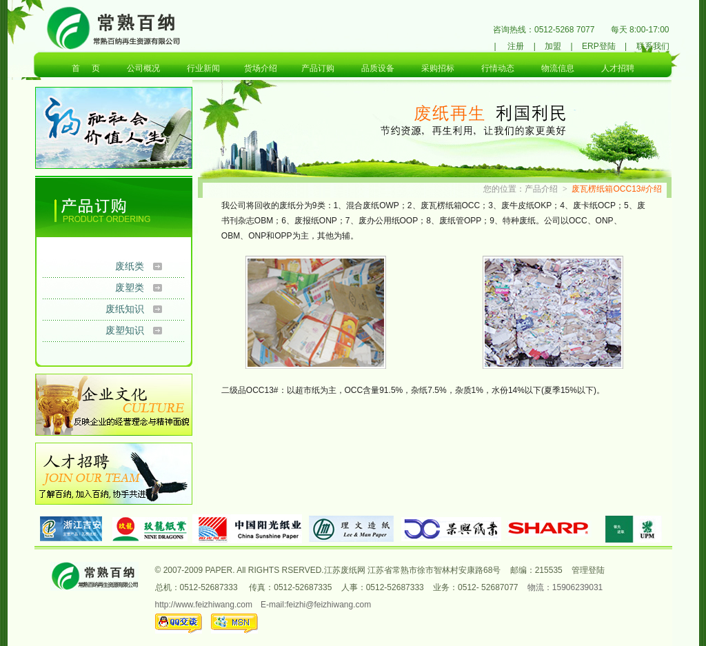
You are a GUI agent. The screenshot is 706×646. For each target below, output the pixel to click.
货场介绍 (260, 68)
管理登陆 (588, 570)
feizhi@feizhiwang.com (328, 604)
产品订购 (317, 68)
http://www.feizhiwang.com (203, 604)
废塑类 (129, 287)
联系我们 (652, 46)
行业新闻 (203, 68)
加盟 (553, 46)
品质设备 (377, 68)
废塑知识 (124, 330)
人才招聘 (617, 68)
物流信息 (557, 68)
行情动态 (497, 68)
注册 (515, 46)
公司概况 (143, 68)
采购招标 (437, 68)
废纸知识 (124, 308)
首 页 (86, 68)
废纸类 (129, 266)
